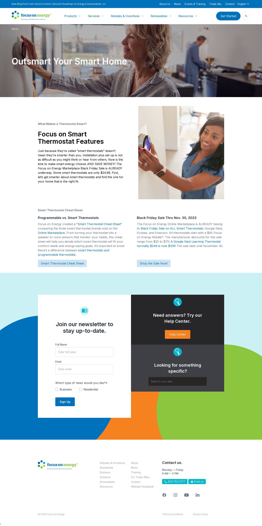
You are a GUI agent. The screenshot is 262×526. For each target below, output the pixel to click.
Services (94, 16)
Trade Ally (215, 3)
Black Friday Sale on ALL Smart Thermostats (172, 228)
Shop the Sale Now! (154, 263)
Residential (106, 467)
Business (105, 472)
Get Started (228, 16)
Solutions (105, 477)
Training (136, 472)
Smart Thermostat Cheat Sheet (62, 263)
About (134, 462)
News (177, 3)
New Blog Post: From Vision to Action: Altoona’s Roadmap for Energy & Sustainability (59, 4)
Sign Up (65, 402)
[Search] (177, 381)
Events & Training (195, 3)
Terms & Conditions (172, 514)
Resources (185, 16)
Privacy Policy (200, 514)
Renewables (159, 16)
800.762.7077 (174, 481)
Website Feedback (142, 486)
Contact (230, 3)
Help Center (177, 334)
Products (70, 16)
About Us (164, 3)
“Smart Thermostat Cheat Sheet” (99, 224)
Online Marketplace (51, 233)
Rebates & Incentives (125, 16)
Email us (197, 481)
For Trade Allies (140, 477)
